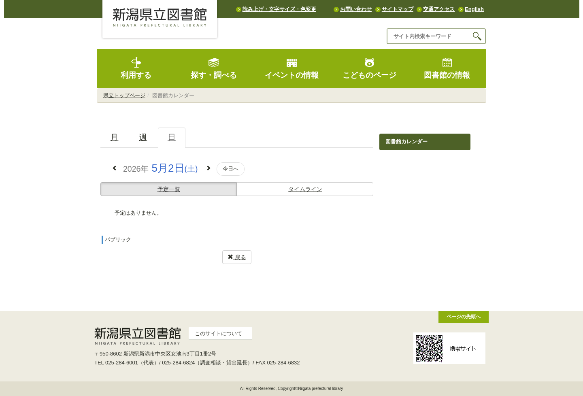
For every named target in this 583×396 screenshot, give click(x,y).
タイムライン (305, 189)
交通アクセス (439, 9)
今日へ (230, 169)
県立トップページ (124, 95)
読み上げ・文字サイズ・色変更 (279, 9)
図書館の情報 (447, 68)
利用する (136, 68)
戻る (237, 257)
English (474, 9)
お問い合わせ (356, 9)
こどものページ (369, 68)
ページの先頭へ (464, 316)
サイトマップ (397, 9)
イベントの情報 (292, 68)
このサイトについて (218, 333)
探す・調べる (214, 68)
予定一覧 (168, 189)
